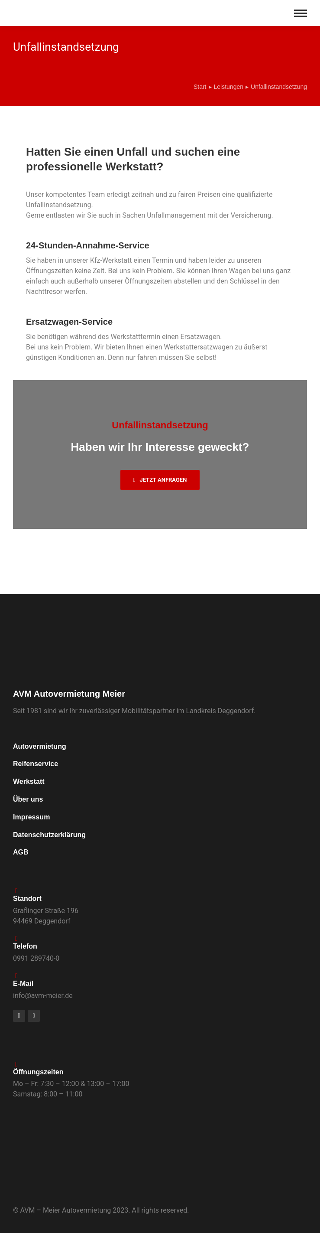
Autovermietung (39, 746)
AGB (21, 852)
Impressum (31, 817)
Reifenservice (35, 763)
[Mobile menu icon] (300, 13)
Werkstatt (29, 781)
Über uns (28, 799)
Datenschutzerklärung (49, 834)
